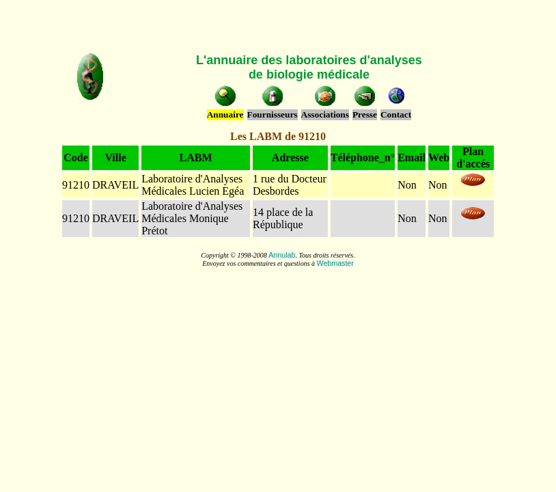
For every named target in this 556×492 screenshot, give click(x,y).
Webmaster (335, 263)
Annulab (281, 255)
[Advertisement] (278, 25)
